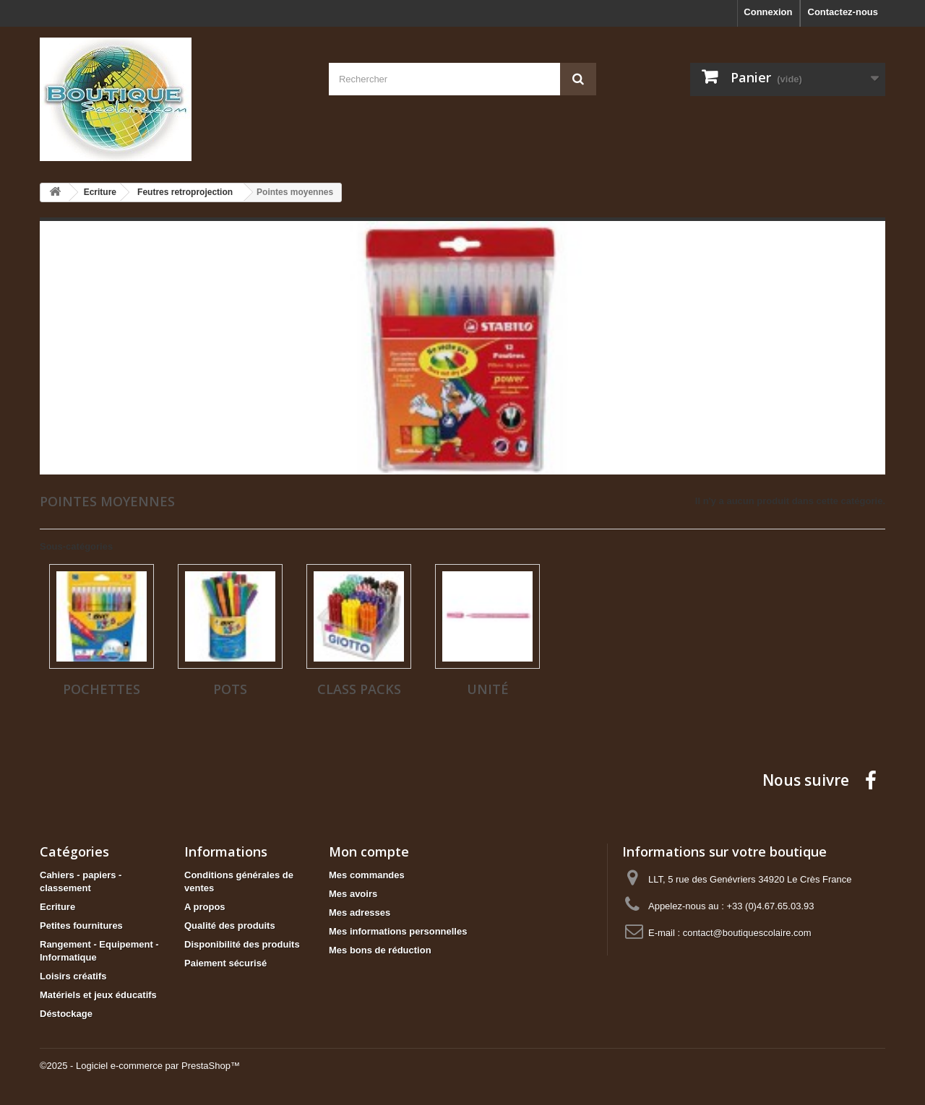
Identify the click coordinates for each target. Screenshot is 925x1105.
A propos (204, 906)
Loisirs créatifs (73, 976)
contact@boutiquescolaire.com (747, 932)
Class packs (359, 689)
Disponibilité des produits (242, 944)
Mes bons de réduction (380, 950)
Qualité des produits (229, 925)
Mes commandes (367, 875)
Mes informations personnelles (398, 931)
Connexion (768, 11)
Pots (230, 689)
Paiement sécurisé (225, 963)
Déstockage (66, 1013)
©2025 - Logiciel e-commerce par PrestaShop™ (140, 1065)
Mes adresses (359, 912)
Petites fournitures (81, 925)
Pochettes (101, 689)
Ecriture (57, 906)
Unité (488, 689)
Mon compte (369, 851)
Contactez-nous (843, 11)
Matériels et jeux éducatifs (98, 994)
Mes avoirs (353, 893)
